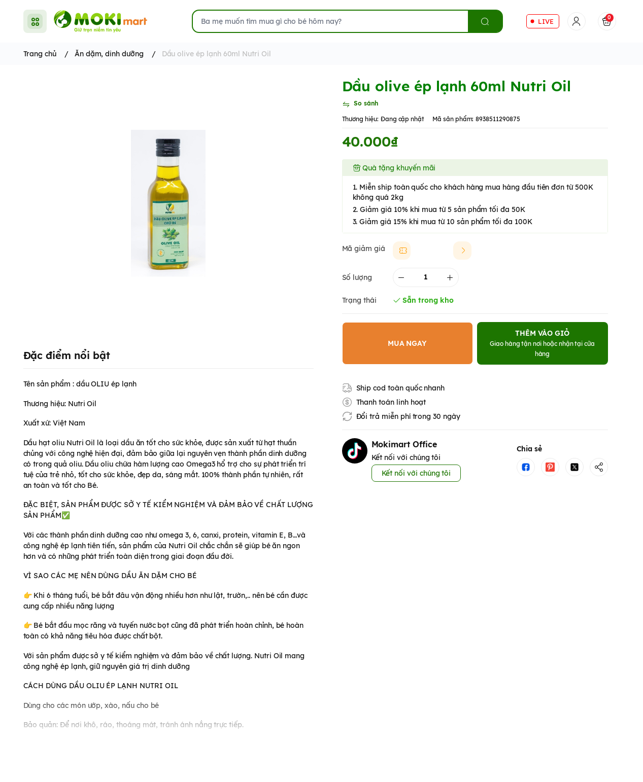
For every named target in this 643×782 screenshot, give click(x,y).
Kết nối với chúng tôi (416, 473)
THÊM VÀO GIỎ (542, 343)
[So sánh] (360, 104)
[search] (485, 21)
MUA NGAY (407, 343)
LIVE (546, 21)
